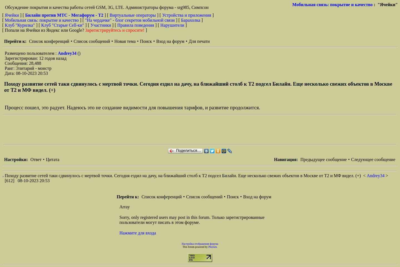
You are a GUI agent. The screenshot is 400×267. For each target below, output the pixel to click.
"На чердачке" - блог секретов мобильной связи (130, 20)
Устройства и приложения (186, 15)
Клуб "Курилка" (20, 25)
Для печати (199, 41)
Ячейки (12, 15)
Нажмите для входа (137, 233)
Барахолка (190, 20)
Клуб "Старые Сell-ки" (62, 25)
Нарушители (172, 25)
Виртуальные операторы (133, 15)
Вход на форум (170, 41)
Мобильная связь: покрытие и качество (332, 4)
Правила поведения (135, 25)
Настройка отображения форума (200, 243)
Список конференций (49, 41)
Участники (101, 25)
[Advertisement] (104, 129)
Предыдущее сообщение (323, 159)
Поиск (146, 41)
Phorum (212, 246)
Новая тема (125, 41)
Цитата (52, 159)
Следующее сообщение (373, 159)
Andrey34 (68, 53)
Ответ (35, 159)
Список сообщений (92, 41)
